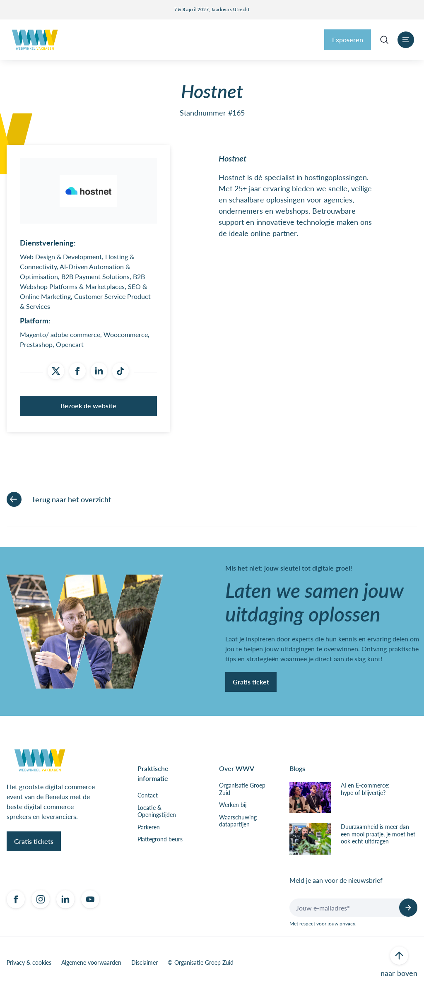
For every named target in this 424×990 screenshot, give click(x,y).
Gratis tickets (33, 843)
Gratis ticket (251, 683)
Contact (147, 797)
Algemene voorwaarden (91, 964)
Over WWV (236, 770)
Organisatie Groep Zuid (242, 790)
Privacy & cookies (29, 964)
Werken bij (232, 806)
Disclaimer (144, 964)
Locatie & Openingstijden (156, 812)
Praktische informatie (153, 775)
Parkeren (148, 828)
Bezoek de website (88, 407)
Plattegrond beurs (160, 841)
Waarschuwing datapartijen (238, 822)
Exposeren (347, 39)
